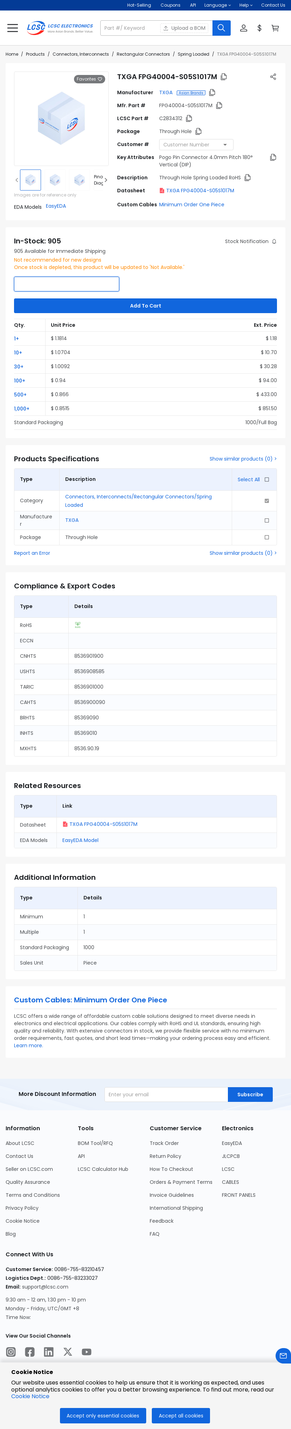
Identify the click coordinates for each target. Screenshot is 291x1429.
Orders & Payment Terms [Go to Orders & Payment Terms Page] (181, 1182)
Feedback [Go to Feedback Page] (162, 1220)
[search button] (221, 28)
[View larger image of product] (61, 118)
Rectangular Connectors (143, 54)
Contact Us (273, 5)
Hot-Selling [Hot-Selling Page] (139, 5)
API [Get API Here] (193, 5)
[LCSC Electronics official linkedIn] (48, 1353)
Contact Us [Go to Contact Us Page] (19, 1156)
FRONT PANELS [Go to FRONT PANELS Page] (239, 1195)
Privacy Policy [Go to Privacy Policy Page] (22, 1207)
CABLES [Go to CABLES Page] (230, 1182)
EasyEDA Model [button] (80, 840)
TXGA (166, 92)
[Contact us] (283, 1357)
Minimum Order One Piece (191, 204)
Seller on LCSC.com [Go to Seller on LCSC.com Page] (29, 1169)
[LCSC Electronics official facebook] (30, 1353)
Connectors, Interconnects (81, 54)
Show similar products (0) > (243, 458)
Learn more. (28, 1045)
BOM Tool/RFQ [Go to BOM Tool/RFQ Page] (95, 1143)
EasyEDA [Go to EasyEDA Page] (232, 1143)
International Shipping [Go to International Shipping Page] (176, 1207)
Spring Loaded (193, 54)
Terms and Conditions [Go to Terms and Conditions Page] (33, 1195)
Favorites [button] (89, 79)
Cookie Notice (30, 1396)
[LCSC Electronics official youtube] (86, 1353)
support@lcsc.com (45, 1286)
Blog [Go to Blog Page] (11, 1233)
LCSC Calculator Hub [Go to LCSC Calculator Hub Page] (103, 1169)
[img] (30, 180)
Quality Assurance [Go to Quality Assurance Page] (28, 1182)
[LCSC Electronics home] (60, 28)
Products (35, 54)
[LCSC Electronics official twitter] (67, 1353)
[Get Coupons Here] (171, 5)
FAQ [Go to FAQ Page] (155, 1233)
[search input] (157, 28)
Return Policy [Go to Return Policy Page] (165, 1156)
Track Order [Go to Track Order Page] (164, 1143)
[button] (217, 5)
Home (12, 54)
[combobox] (196, 144)
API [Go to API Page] (81, 1156)
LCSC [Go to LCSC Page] (228, 1169)
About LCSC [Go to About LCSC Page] (20, 1143)
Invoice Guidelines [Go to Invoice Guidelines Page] (172, 1195)
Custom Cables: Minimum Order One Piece (90, 1000)
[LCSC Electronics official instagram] (11, 1353)
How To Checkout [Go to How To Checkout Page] (171, 1169)
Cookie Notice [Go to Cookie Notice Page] (23, 1220)
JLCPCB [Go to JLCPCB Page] (231, 1156)
